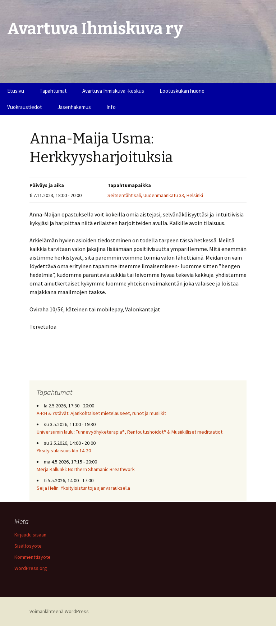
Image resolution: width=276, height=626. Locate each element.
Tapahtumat (53, 90)
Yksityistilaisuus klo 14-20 (64, 450)
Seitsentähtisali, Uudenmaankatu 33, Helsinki (155, 195)
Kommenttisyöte (32, 557)
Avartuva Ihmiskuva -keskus (113, 90)
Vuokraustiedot (24, 107)
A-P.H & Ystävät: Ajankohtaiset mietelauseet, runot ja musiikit (101, 413)
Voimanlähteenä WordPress (59, 611)
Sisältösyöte (28, 546)
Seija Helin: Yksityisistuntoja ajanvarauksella (83, 488)
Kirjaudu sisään (30, 534)
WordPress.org (30, 568)
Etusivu (15, 90)
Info (111, 107)
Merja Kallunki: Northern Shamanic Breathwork (86, 469)
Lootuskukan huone (182, 90)
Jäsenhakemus (74, 107)
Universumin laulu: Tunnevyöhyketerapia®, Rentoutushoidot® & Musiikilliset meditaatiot (129, 432)
